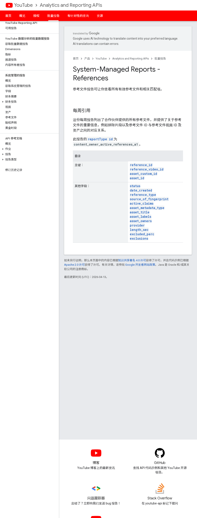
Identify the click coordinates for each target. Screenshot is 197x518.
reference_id (141, 165)
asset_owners (141, 221)
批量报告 (160, 58)
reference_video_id (147, 169)
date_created (141, 190)
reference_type (143, 195)
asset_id (137, 178)
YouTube (23, 5)
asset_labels (140, 216)
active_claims (141, 203)
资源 (100, 16)
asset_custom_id (143, 174)
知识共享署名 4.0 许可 (132, 260)
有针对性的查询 (78, 16)
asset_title (140, 212)
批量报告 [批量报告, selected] (53, 16)
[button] (28, 101)
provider (137, 225)
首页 (8, 16)
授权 (36, 16)
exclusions (139, 238)
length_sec (139, 230)
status (135, 186)
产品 (87, 58)
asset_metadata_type (147, 208)
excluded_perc (142, 234)
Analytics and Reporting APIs (71, 5)
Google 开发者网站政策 (140, 264)
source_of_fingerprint (149, 199)
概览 (22, 16)
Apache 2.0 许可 (74, 264)
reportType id (100, 139)
